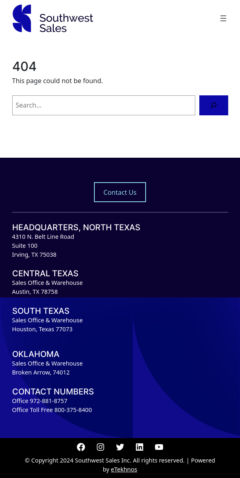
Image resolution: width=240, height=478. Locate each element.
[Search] (213, 105)
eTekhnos (124, 469)
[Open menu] (223, 18)
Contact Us (119, 192)
